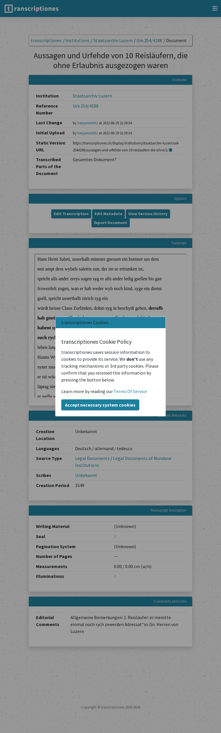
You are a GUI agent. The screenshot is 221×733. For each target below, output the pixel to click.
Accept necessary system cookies (100, 405)
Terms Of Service (130, 391)
